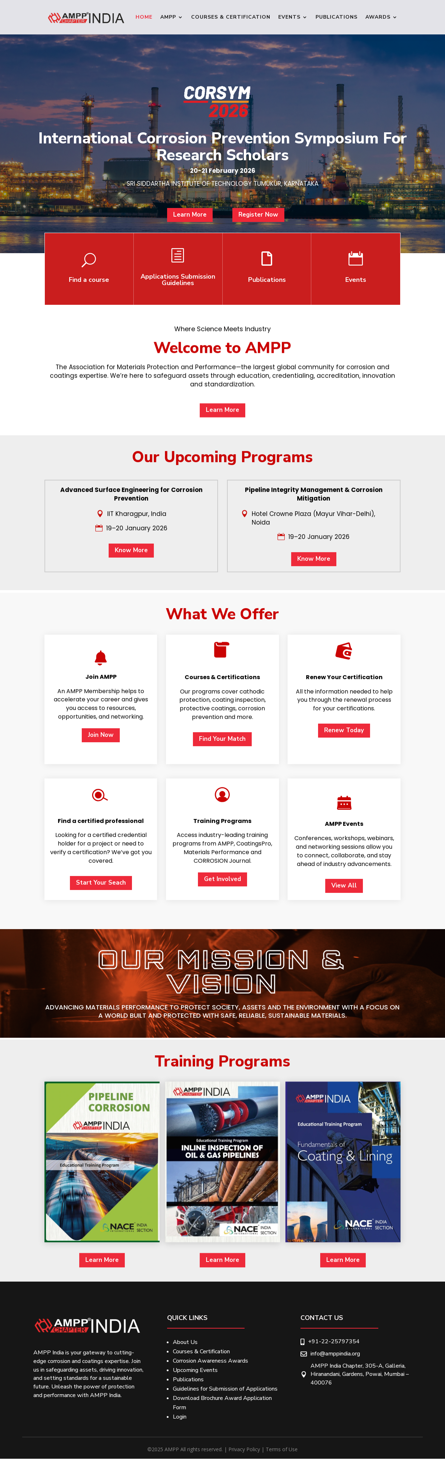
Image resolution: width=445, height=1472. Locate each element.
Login (179, 1417)
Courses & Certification (230, 17)
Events (289, 17)
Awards (377, 17)
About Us (185, 1342)
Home (144, 17)
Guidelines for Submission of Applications (225, 1389)
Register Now (253, 223)
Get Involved (222, 1207)
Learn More (194, 223)
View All (344, 1214)
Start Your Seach (101, 1211)
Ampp (168, 17)
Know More (131, 700)
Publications (337, 17)
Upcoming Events (195, 1370)
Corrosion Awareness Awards (210, 1361)
